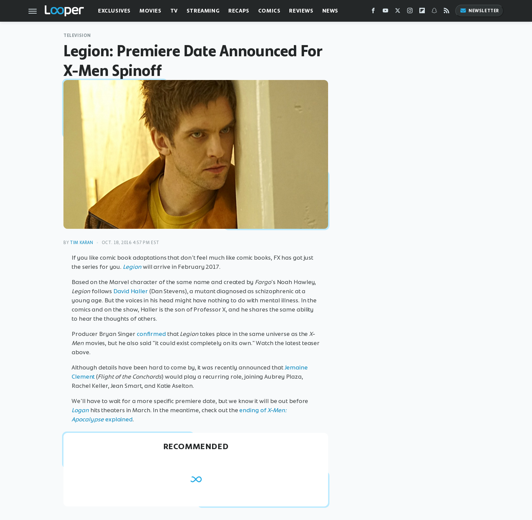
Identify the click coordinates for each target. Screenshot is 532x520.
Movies (150, 10)
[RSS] (446, 12)
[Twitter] (397, 12)
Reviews (301, 10)
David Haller (130, 291)
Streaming (203, 10)
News (330, 10)
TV (174, 10)
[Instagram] (409, 12)
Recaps (238, 10)
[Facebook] (373, 12)
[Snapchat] (434, 12)
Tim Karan (81, 242)
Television (77, 35)
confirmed (151, 334)
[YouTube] (385, 12)
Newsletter (479, 11)
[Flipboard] (422, 12)
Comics (269, 10)
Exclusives (114, 10)
